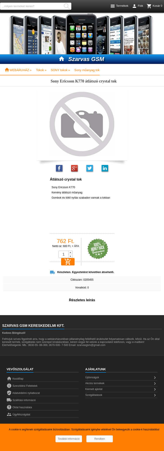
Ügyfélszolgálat (18, 414)
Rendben (99, 438)
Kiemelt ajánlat (121, 389)
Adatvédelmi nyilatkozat (23, 393)
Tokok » (41, 70)
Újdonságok (121, 377)
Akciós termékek (121, 383)
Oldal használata (19, 407)
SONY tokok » (60, 70)
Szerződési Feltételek (22, 385)
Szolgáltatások (121, 395)
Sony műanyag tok (87, 70)
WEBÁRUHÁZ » (18, 70)
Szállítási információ (21, 400)
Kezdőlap (15, 378)
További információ (69, 438)
